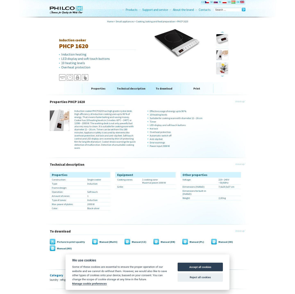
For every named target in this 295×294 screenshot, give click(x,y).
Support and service (155, 10)
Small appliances (125, 21)
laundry (54, 280)
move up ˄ (240, 101)
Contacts (205, 10)
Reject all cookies (200, 277)
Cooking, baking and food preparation (155, 21)
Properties (98, 88)
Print (196, 88)
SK (211, 2)
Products (131, 10)
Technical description (131, 88)
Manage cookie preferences (89, 283)
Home (110, 21)
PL (220, 2)
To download (164, 88)
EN (238, 2)
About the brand (183, 10)
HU (229, 2)
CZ (202, 2)
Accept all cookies (200, 267)
